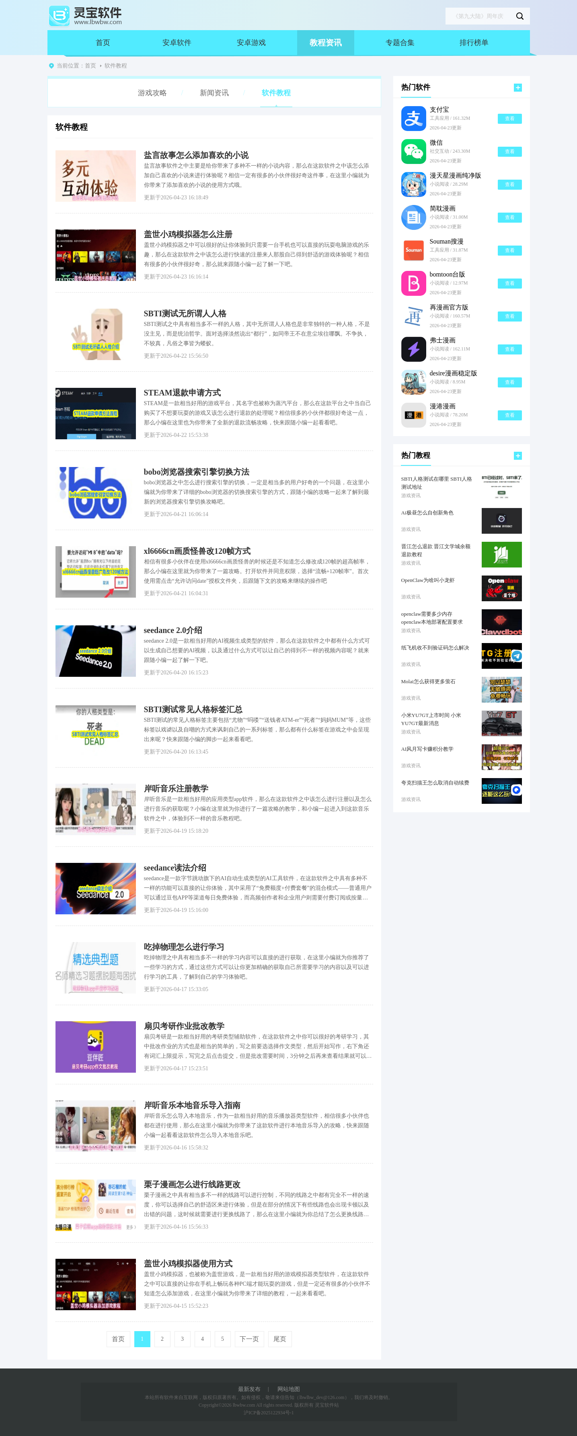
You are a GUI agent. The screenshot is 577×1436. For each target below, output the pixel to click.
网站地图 (288, 1389)
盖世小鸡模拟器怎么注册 (188, 234)
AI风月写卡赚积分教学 (427, 749)
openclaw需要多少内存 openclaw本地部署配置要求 (432, 618)
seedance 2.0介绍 (173, 630)
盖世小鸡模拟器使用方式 (188, 1264)
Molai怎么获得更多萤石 (428, 681)
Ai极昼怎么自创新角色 (427, 513)
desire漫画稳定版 (453, 373)
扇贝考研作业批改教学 (184, 1026)
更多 (518, 88)
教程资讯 (326, 42)
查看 (510, 118)
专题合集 (400, 43)
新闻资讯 (214, 92)
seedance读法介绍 (175, 868)
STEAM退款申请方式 (182, 393)
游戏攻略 (152, 92)
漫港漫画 (443, 406)
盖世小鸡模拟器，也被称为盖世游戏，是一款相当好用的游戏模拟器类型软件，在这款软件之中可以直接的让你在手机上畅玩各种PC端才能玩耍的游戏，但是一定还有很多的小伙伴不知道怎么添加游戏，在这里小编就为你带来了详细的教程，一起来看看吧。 (257, 1284)
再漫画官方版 (449, 307)
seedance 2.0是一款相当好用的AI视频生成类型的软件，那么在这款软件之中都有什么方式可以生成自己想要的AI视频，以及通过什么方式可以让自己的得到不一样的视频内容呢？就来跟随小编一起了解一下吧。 (257, 650)
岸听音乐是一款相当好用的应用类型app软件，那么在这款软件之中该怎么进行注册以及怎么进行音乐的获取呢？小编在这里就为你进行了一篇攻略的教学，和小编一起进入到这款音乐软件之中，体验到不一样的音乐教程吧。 (258, 808)
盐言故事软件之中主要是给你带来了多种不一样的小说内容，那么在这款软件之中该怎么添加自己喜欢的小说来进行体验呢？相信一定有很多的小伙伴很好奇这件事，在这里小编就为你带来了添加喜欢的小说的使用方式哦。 (256, 175)
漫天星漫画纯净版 (455, 175)
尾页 (279, 1339)
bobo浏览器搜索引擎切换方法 (196, 472)
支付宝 (439, 110)
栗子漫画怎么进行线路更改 (192, 1184)
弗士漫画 (443, 340)
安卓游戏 (251, 43)
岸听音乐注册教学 (176, 789)
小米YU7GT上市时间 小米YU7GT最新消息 (431, 719)
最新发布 (249, 1389)
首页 (103, 43)
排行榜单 (474, 43)
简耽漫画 (443, 208)
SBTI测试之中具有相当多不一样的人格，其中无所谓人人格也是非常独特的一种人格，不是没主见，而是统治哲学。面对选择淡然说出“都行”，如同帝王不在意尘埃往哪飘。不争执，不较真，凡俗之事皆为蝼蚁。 (257, 333)
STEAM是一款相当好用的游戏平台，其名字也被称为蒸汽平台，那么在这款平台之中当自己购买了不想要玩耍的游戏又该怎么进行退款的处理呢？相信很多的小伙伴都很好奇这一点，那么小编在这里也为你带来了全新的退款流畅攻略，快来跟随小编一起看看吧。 (257, 413)
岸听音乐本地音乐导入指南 (192, 1105)
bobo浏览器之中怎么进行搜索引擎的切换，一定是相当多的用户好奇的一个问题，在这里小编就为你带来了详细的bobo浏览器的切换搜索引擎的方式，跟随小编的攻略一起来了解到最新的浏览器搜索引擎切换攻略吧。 (256, 492)
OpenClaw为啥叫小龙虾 (428, 580)
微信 (436, 142)
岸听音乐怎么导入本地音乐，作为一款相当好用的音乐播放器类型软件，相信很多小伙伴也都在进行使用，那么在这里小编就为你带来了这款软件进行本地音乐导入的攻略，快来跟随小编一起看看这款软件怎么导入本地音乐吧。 (256, 1125)
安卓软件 (176, 43)
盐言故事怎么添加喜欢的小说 (196, 155)
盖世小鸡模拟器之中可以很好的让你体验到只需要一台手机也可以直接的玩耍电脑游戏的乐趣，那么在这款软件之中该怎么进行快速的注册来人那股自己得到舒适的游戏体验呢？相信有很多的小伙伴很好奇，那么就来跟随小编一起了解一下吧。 (256, 254)
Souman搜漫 (447, 241)
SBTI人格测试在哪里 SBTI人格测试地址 (436, 483)
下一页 (249, 1339)
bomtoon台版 (448, 274)
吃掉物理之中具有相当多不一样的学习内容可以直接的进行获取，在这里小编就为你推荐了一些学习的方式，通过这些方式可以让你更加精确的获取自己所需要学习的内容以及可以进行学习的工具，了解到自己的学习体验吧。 (256, 967)
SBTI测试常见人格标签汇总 (193, 709)
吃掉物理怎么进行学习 (184, 947)
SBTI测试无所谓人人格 (185, 313)
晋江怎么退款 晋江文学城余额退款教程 (435, 550)
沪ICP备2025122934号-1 (269, 1412)
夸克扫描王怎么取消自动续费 (435, 783)
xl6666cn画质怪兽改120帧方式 (197, 551)
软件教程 (116, 66)
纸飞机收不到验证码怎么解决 (435, 648)
